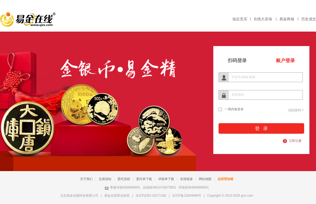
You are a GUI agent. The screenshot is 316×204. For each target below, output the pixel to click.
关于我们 (86, 179)
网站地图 (205, 179)
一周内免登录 (234, 109)
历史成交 (308, 19)
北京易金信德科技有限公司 (79, 195)
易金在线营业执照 (117, 195)
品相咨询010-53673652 (159, 187)
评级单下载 (166, 179)
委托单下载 (144, 179)
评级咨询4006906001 (194, 187)
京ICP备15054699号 (186, 195)
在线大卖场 (263, 19)
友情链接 (186, 179)
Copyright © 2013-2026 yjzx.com (230, 195)
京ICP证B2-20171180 (151, 195)
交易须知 (105, 179)
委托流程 (123, 179)
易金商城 (287, 19)
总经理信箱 (225, 179)
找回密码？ (296, 110)
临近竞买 (240, 19)
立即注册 (295, 141)
